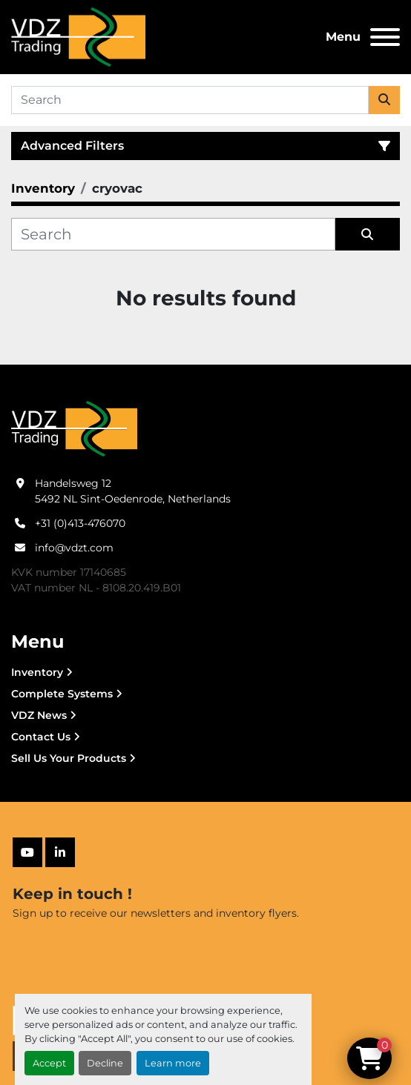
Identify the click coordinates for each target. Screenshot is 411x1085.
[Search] (190, 100)
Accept (49, 1063)
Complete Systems (62, 693)
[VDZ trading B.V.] (74, 427)
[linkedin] (60, 852)
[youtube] (27, 852)
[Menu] (385, 37)
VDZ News (39, 715)
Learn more (173, 1063)
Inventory (37, 672)
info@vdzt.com (74, 547)
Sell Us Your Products (68, 758)
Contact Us (40, 736)
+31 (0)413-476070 (80, 523)
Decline (105, 1063)
